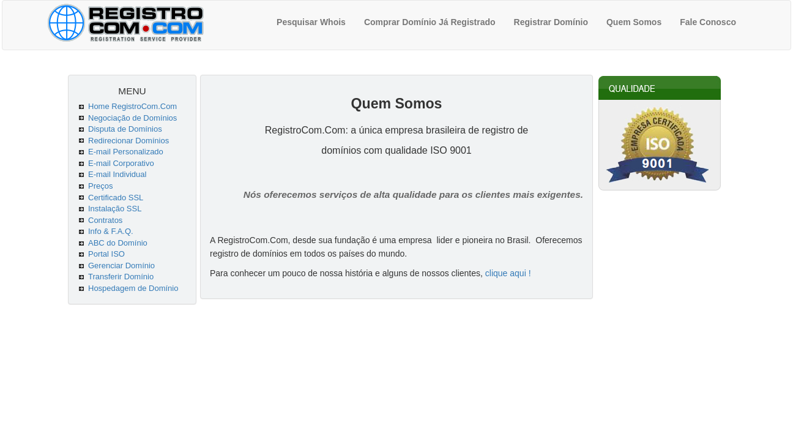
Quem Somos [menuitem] (633, 22)
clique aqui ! (508, 273)
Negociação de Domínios (132, 118)
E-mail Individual (117, 174)
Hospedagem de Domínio (133, 288)
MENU (132, 91)
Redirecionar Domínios (128, 140)
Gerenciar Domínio (121, 265)
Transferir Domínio (121, 276)
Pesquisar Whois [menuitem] (311, 22)
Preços (100, 185)
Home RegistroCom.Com (132, 106)
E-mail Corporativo (121, 163)
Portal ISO (106, 253)
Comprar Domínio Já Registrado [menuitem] (430, 22)
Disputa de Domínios (125, 129)
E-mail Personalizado (125, 151)
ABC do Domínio (117, 242)
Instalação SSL (114, 208)
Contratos (105, 220)
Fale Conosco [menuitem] (708, 22)
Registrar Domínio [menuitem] (551, 22)
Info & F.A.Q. (110, 231)
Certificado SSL (115, 197)
